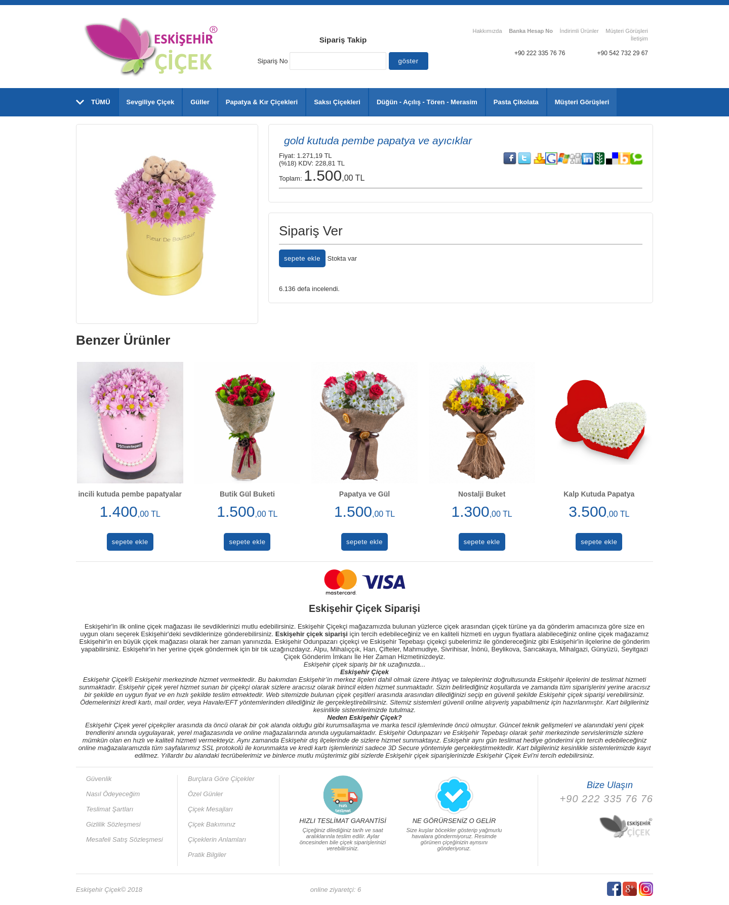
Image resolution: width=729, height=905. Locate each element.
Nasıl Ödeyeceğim (113, 794)
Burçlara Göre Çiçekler (221, 779)
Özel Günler (205, 794)
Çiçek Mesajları (210, 809)
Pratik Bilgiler (207, 854)
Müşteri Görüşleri (626, 31)
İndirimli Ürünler (579, 31)
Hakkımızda (487, 31)
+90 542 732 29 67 (622, 53)
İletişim (639, 38)
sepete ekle (302, 258)
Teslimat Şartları (109, 809)
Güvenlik (99, 779)
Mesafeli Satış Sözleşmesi (124, 839)
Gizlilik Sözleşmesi (113, 824)
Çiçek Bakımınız (211, 824)
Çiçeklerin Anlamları (217, 839)
